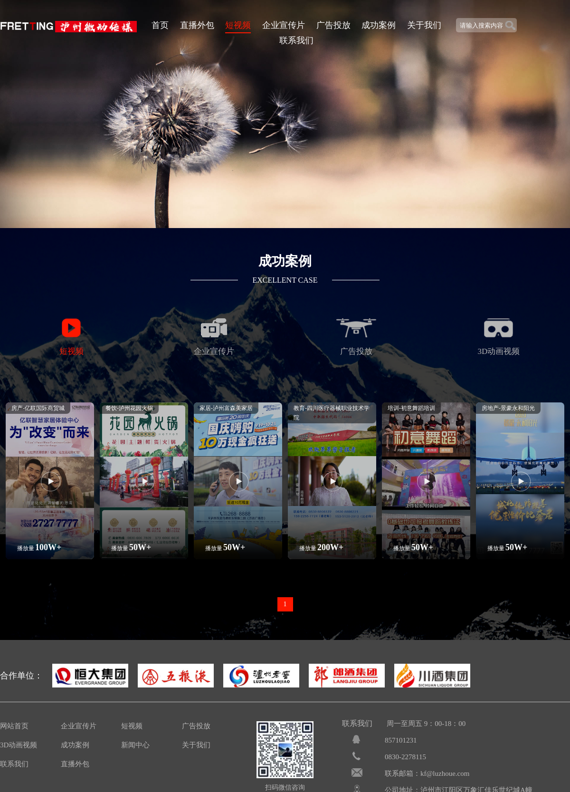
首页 (160, 25)
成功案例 (378, 25)
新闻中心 (135, 745)
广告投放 (333, 25)
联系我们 (296, 40)
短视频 (238, 25)
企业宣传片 (283, 25)
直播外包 (197, 25)
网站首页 (14, 726)
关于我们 (424, 25)
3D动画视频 (18, 745)
